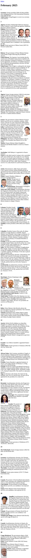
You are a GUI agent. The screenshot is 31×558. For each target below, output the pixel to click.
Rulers (2, 1)
